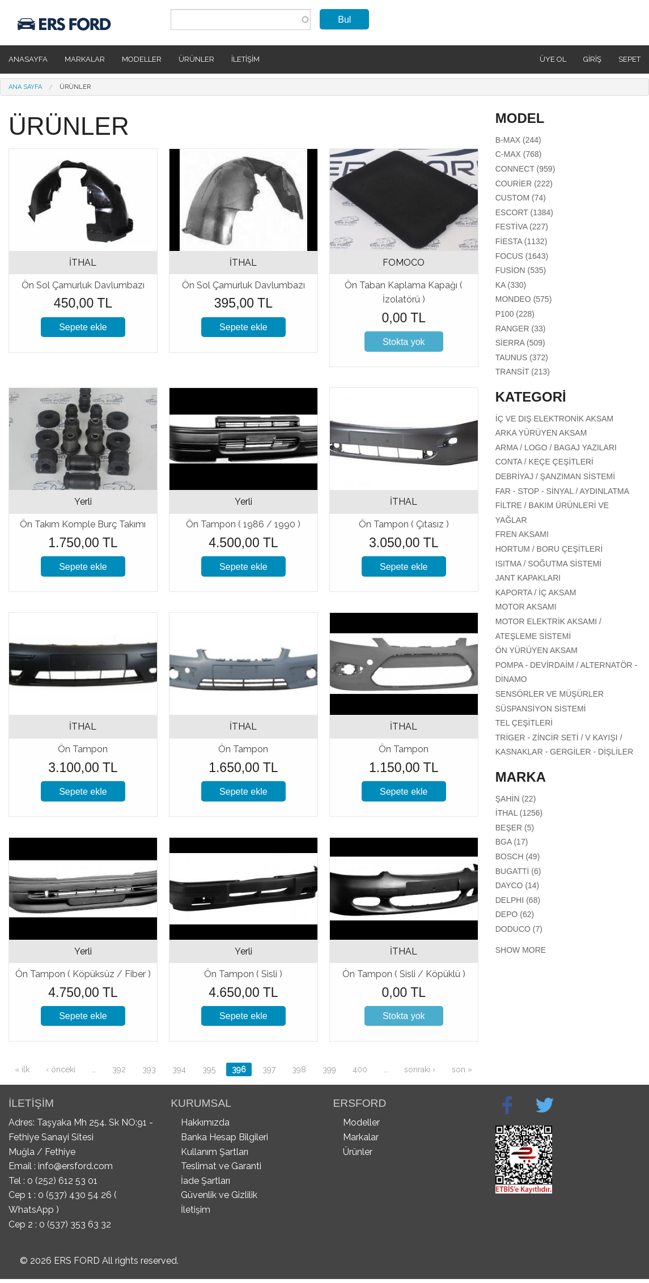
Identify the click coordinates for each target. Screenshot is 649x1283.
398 (299, 1069)
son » (462, 1069)
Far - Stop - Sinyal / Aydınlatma (562, 491)
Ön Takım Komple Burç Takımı (83, 524)
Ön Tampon (83, 749)
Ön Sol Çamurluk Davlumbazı (83, 285)
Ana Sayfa (25, 87)
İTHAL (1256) (519, 812)
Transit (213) (522, 371)
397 (268, 1069)
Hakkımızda (205, 1122)
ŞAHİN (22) (515, 798)
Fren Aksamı (522, 534)
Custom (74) (520, 197)
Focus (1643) (521, 256)
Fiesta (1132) (521, 241)
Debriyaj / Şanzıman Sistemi (555, 476)
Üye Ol (553, 59)
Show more (520, 949)
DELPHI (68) (517, 900)
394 (179, 1069)
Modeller (142, 59)
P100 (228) (515, 313)
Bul (344, 19)
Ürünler (196, 59)
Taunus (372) (521, 357)
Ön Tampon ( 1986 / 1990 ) (243, 524)
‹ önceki (60, 1069)
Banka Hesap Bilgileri (224, 1137)
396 (239, 1069)
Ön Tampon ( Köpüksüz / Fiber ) (83, 974)
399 (329, 1069)
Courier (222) (524, 183)
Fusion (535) (520, 270)
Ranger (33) (520, 328)
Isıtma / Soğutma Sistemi (548, 563)
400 (360, 1069)
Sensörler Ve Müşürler (549, 693)
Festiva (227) (521, 226)
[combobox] (241, 19)
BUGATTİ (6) (518, 871)
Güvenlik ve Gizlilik (219, 1195)
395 (208, 1069)
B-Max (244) (518, 139)
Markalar (85, 59)
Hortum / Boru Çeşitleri (549, 548)
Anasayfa (28, 59)
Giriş (592, 59)
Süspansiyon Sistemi (540, 708)
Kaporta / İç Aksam (535, 592)
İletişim (245, 59)
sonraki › (419, 1069)
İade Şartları (205, 1180)
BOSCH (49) (517, 856)
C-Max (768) (518, 154)
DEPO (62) (514, 914)
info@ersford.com (75, 1166)
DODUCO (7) (518, 929)
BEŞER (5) (514, 827)
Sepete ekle (83, 327)
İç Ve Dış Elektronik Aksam (554, 418)
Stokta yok (404, 342)
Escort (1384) (524, 212)
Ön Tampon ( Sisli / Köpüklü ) (403, 974)
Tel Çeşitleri (524, 722)
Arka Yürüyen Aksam (541, 432)
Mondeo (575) (523, 299)
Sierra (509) (520, 342)
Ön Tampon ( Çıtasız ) (404, 524)
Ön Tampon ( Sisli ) (243, 974)
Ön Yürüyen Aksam (536, 650)
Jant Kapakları (528, 577)
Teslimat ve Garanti (221, 1166)
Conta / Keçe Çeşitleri (544, 461)
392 (119, 1069)
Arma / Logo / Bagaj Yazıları (556, 447)
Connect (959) (525, 168)
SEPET (629, 59)
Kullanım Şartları (214, 1151)
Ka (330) (510, 284)
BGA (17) (511, 841)
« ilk (22, 1069)
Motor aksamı (526, 606)
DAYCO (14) (517, 885)
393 (149, 1069)
